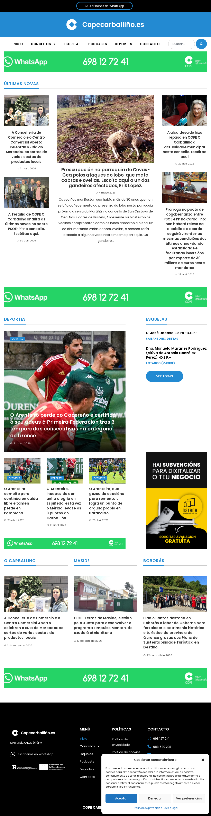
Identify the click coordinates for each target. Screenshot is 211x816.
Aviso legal (171, 808)
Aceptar (121, 798)
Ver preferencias (189, 798)
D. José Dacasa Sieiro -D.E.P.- (171, 332)
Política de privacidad (148, 808)
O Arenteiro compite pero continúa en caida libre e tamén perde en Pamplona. (21, 501)
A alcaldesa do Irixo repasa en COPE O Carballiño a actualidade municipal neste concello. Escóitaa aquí (185, 144)
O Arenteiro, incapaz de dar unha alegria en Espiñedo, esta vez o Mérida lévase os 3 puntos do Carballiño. (64, 503)
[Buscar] (201, 44)
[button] (203, 760)
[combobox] (181, 44)
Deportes (17, 338)
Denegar (155, 798)
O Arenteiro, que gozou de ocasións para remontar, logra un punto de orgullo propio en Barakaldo (106, 501)
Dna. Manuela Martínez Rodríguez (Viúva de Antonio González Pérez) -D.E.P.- (176, 353)
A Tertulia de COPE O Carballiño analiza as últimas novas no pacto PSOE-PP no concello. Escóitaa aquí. (26, 224)
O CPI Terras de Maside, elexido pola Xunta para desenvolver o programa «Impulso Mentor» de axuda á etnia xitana (103, 625)
